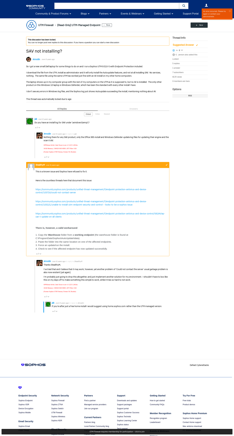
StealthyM (40, 165)
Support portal (123, 408)
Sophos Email (24, 426)
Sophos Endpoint (25, 400)
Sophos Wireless (58, 417)
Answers (133, 108)
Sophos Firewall (57, 400)
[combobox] (116, 6)
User (206, 5)
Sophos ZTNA (57, 404)
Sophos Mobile (24, 412)
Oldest (88, 114)
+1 (176, 54)
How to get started (157, 400)
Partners (103, 13)
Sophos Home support (192, 418)
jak (36, 119)
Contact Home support (192, 422)
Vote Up (35, 127)
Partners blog (89, 422)
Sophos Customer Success (128, 412)
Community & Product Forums (51, 13)
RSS (190, 95)
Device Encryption (25, 408)
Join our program (91, 408)
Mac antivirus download (192, 426)
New (201, 25)
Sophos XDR (23, 404)
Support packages (124, 404)
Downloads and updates (127, 400)
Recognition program (158, 418)
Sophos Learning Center (127, 421)
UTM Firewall (56, 412)
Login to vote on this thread (176, 50)
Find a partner (90, 400)
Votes (97, 114)
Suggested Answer (184, 45)
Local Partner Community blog (96, 426)
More (110, 25)
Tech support (122, 429)
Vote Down (39, 127)
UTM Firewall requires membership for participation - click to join (117, 431)
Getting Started (162, 13)
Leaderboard (155, 422)
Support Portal (190, 13)
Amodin (36, 59)
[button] (183, 6)
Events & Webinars (131, 13)
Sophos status (123, 425)
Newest (107, 114)
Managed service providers (95, 404)
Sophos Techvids (124, 417)
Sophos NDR (56, 421)
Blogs (84, 13)
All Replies (62, 108)
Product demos (189, 404)
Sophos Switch (57, 408)
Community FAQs (157, 404)
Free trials (187, 400)
